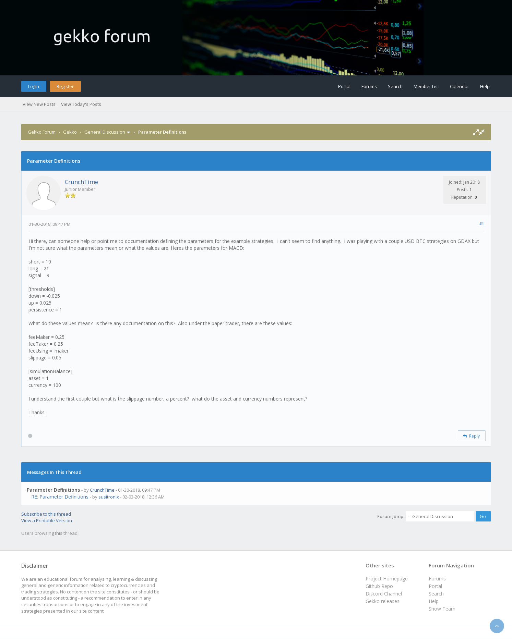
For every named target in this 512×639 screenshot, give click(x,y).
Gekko (70, 132)
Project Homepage (387, 578)
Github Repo (379, 586)
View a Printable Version (46, 520)
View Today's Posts (81, 104)
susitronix (108, 497)
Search (395, 86)
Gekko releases (383, 601)
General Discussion (104, 132)
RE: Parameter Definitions (59, 496)
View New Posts (39, 104)
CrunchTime (81, 182)
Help (485, 86)
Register (65, 86)
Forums (369, 86)
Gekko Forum (42, 132)
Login (33, 86)
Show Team (442, 608)
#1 (481, 223)
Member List (426, 86)
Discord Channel (384, 593)
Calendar (459, 86)
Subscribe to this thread (46, 514)
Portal (344, 86)
